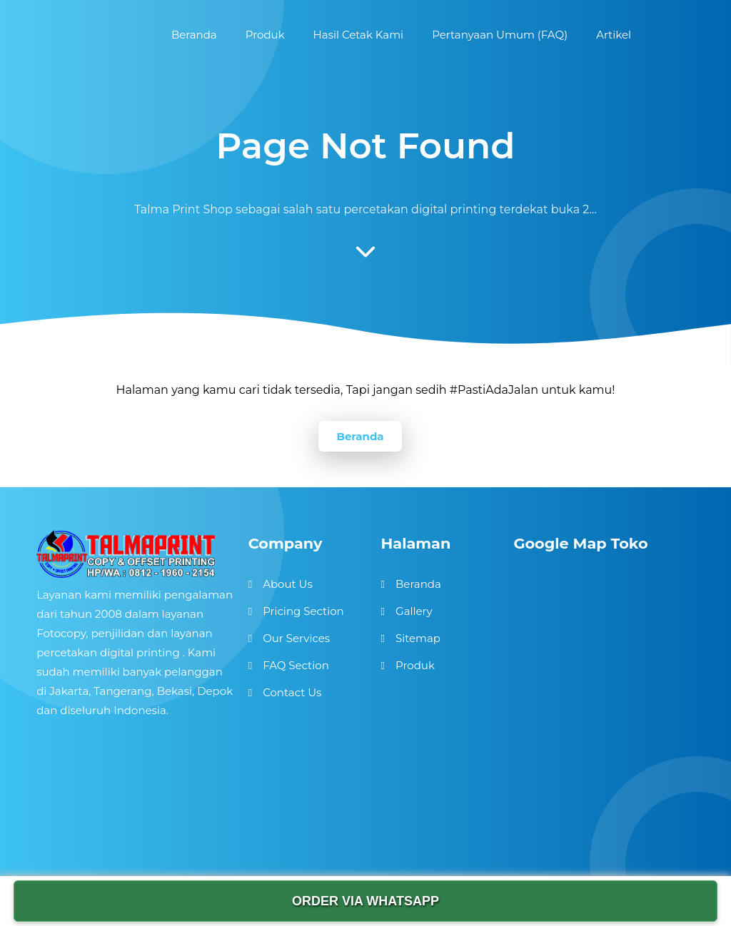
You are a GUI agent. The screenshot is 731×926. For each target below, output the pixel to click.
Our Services (296, 638)
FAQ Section (296, 665)
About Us (288, 584)
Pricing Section (303, 611)
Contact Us (292, 692)
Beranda (359, 436)
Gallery (414, 611)
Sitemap (417, 638)
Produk (415, 665)
